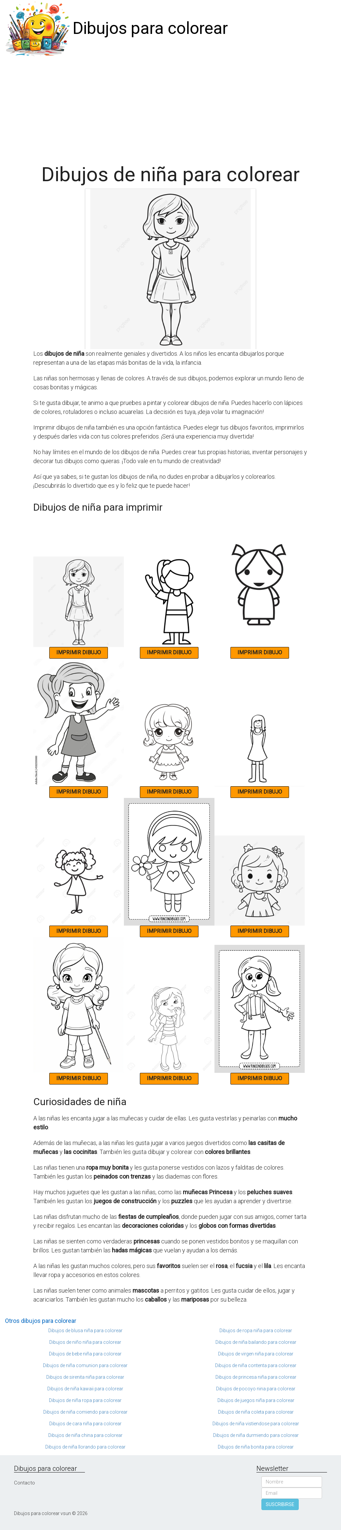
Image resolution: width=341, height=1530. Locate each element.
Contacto (24, 1483)
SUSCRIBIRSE (280, 1504)
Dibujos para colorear (150, 28)
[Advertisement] (170, 107)
